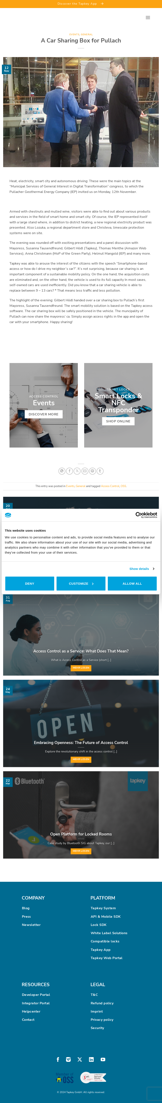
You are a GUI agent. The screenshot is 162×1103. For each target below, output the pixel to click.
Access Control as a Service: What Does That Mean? (81, 651)
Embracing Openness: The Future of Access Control (81, 742)
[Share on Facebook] (69, 471)
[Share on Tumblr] (100, 471)
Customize (81, 583)
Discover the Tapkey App (81, 3)
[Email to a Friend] (84, 471)
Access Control (110, 486)
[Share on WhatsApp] (61, 471)
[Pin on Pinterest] (92, 471)
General (87, 34)
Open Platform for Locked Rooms (81, 834)
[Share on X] (77, 471)
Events (74, 34)
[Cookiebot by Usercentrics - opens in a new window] (138, 515)
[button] (147, 17)
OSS (123, 486)
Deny (29, 583)
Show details (139, 569)
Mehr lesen (81, 667)
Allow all (132, 583)
